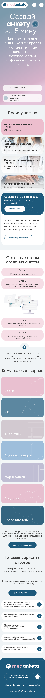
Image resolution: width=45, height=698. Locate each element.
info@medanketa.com (14, 685)
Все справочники (22, 593)
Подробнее (14, 209)
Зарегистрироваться (18, 238)
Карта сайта (34, 685)
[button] (22, 386)
